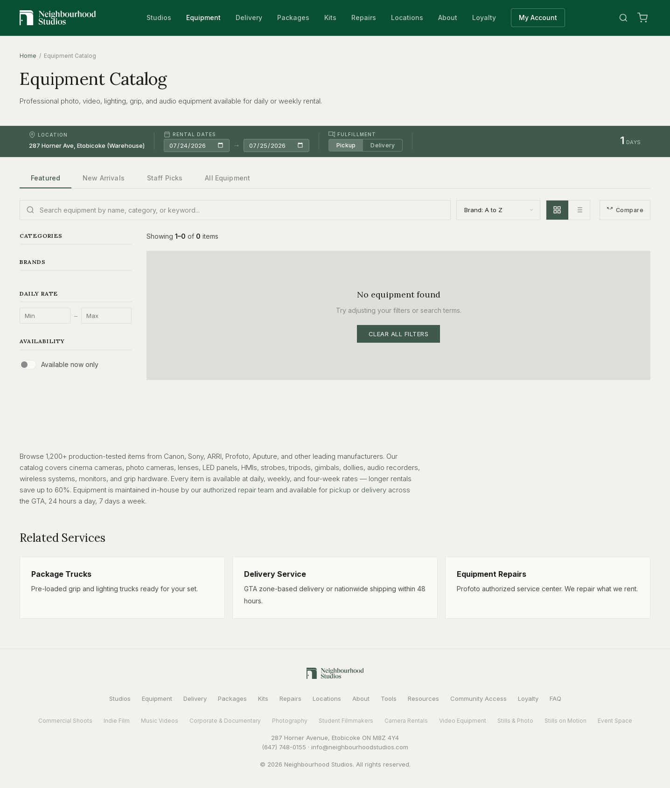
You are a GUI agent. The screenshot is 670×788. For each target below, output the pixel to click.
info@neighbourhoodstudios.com (359, 747)
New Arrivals (104, 178)
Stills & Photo (515, 720)
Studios (159, 17)
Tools (389, 698)
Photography (289, 720)
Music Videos (159, 720)
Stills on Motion (565, 720)
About (447, 17)
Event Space (615, 720)
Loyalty (484, 17)
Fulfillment (352, 134)
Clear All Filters (399, 334)
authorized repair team (238, 489)
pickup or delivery (357, 489)
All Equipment (227, 178)
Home (28, 55)
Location (48, 134)
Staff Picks (165, 178)
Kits (330, 17)
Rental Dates (190, 134)
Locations (407, 17)
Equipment (203, 17)
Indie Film (117, 720)
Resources (423, 698)
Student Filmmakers (346, 720)
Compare (625, 210)
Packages (293, 17)
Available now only (69, 364)
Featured (45, 178)
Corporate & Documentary (225, 720)
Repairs (363, 17)
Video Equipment (462, 720)
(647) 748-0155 (284, 747)
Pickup (346, 145)
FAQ (555, 698)
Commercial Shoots (65, 720)
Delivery (249, 17)
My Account (538, 17)
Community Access (478, 698)
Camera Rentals (406, 720)
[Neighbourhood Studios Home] (58, 17)
